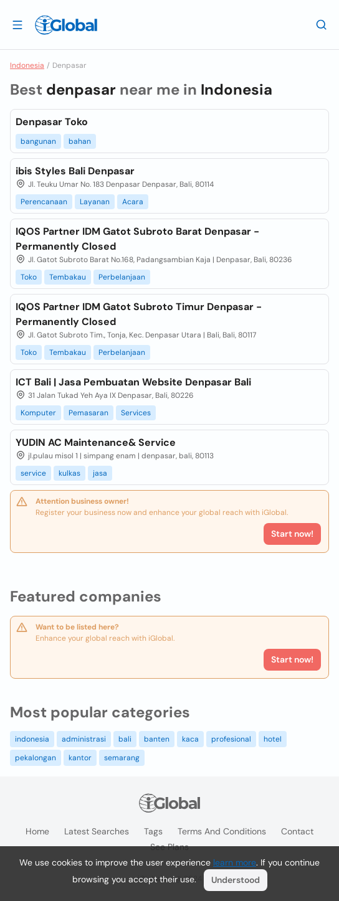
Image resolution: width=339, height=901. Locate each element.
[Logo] (66, 24)
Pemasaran (88, 413)
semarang (122, 758)
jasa (100, 473)
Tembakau (67, 277)
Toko (29, 277)
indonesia (32, 739)
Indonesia (27, 65)
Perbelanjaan (121, 277)
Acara (132, 202)
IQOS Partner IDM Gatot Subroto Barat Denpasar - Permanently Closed (137, 239)
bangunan (38, 141)
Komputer (38, 413)
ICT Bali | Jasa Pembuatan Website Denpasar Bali (133, 382)
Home (37, 831)
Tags (153, 831)
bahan (80, 141)
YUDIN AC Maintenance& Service (96, 442)
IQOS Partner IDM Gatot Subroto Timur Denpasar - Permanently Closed (139, 314)
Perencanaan (44, 202)
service (33, 473)
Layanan (95, 202)
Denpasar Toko (52, 121)
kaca (190, 739)
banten (157, 739)
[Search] (321, 24)
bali (124, 739)
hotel (273, 739)
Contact (297, 831)
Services (136, 413)
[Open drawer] (17, 24)
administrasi (84, 739)
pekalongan (35, 758)
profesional (231, 739)
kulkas (69, 473)
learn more (234, 862)
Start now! (292, 659)
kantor (80, 758)
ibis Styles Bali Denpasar (75, 170)
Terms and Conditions (222, 831)
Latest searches (96, 831)
